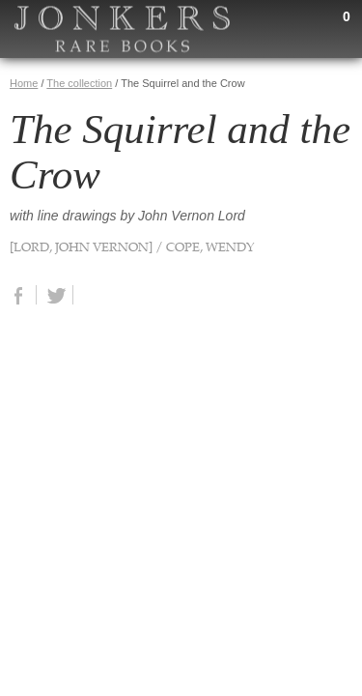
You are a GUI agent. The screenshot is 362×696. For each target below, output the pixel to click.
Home (24, 83)
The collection (79, 83)
